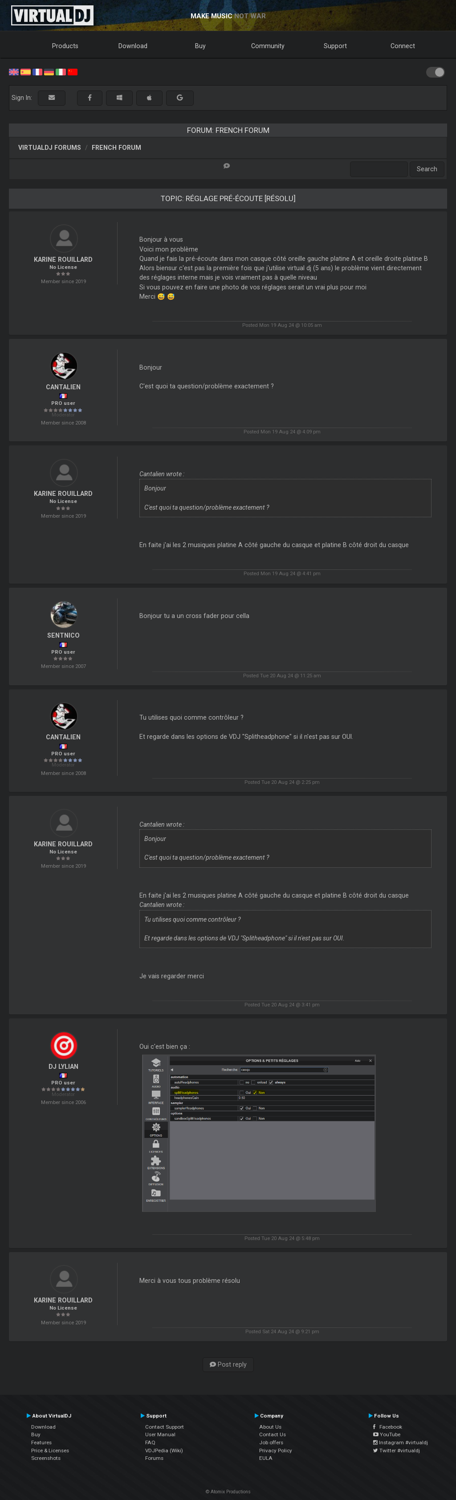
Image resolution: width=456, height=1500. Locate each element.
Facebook (387, 1427)
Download (132, 45)
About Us (270, 1427)
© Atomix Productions (228, 1492)
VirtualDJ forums (49, 147)
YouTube (386, 1434)
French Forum (116, 147)
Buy (200, 45)
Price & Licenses (50, 1450)
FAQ (150, 1442)
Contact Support (164, 1427)
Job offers (271, 1442)
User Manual (160, 1434)
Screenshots (46, 1458)
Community (268, 45)
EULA (266, 1458)
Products (65, 45)
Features (41, 1442)
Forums (154, 1458)
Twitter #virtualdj (396, 1450)
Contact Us (272, 1434)
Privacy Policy (275, 1450)
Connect (403, 45)
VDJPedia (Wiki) (164, 1450)
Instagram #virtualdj (400, 1442)
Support (335, 45)
